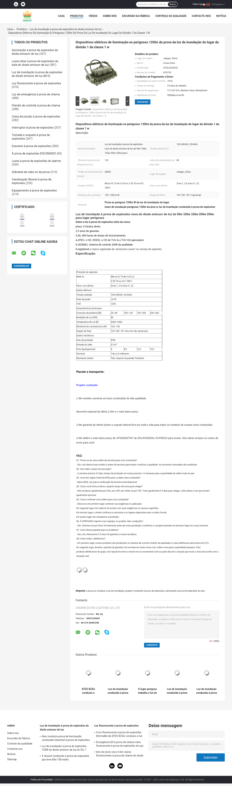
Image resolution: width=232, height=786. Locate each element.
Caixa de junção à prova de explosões (36, 116)
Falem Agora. (199, 4)
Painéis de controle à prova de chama (36, 105)
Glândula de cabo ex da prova (31, 172)
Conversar (142, 101)
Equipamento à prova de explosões (34, 190)
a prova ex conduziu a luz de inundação (105, 591)
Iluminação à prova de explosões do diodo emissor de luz (35, 51)
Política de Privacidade (41, 779)
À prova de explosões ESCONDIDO (34, 153)
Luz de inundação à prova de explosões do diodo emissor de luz (66, 29)
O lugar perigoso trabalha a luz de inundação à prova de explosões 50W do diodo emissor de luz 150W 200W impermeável (147, 691)
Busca (173, 4)
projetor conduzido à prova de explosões (144, 591)
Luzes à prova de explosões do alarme (36, 161)
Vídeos (93, 16)
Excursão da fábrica (136, 16)
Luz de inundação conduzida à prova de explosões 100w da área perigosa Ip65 (118, 691)
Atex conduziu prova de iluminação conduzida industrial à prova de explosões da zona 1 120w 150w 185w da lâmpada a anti (66, 738)
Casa (61, 16)
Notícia (221, 16)
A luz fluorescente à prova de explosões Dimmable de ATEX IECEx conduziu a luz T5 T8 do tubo (119, 734)
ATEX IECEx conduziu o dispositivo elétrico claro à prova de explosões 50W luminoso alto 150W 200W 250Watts (88, 691)
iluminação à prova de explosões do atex (185, 591)
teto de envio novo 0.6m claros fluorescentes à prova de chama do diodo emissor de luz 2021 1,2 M (119, 754)
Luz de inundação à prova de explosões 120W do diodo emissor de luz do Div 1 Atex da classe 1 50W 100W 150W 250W (65, 748)
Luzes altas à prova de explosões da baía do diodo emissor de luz (35, 63)
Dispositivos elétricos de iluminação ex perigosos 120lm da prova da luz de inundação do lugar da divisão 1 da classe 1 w (101, 112)
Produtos (76, 16)
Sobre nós (110, 16)
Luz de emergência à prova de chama (36, 94)
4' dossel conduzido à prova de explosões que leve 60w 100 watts (65, 757)
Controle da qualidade (171, 16)
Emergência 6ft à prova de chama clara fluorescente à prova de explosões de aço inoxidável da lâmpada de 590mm (120, 744)
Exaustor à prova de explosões (31, 146)
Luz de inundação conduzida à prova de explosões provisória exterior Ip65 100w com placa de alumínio (177, 691)
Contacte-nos (201, 16)
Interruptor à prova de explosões (32, 127)
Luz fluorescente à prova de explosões (36, 83)
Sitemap (12, 759)
